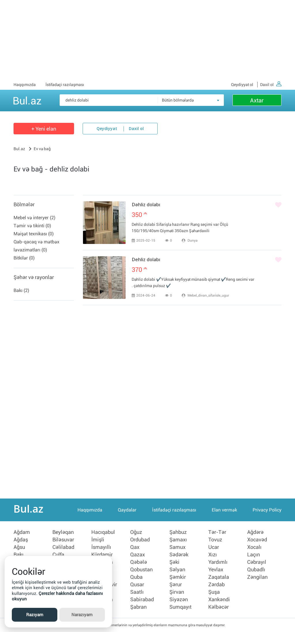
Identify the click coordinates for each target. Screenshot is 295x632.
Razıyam (34, 614)
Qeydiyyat (107, 129)
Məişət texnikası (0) (34, 233)
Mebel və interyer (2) (34, 217)
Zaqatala (218, 577)
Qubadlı (256, 569)
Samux (177, 547)
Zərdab (216, 584)
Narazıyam (81, 614)
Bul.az (27, 100)
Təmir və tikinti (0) (32, 225)
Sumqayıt (180, 607)
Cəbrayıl (256, 562)
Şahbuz (178, 532)
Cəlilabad (63, 547)
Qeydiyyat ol (242, 84)
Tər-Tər (217, 532)
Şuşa (214, 592)
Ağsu (19, 547)
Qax (134, 547)
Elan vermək (224, 510)
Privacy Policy (267, 510)
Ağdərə (255, 532)
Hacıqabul (103, 532)
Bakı (19, 554)
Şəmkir (177, 577)
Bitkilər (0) (24, 258)
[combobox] (191, 100)
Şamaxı (178, 540)
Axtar (257, 100)
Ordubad (140, 540)
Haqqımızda (25, 84)
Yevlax (215, 569)
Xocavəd (257, 540)
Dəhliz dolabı (146, 205)
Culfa (58, 554)
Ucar (213, 547)
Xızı (212, 554)
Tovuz (215, 540)
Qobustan (141, 569)
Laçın (253, 554)
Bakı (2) (21, 290)
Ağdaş (21, 540)
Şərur (175, 584)
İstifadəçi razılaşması (65, 84)
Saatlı (137, 592)
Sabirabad (142, 599)
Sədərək (178, 554)
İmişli (97, 540)
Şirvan (176, 592)
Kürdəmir (102, 554)
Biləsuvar (63, 540)
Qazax (137, 554)
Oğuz (136, 532)
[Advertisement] (147, 40)
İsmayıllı (101, 547)
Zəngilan (257, 577)
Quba (136, 577)
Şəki (174, 562)
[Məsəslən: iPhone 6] (142, 100)
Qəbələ (138, 562)
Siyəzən (178, 599)
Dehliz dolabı (146, 260)
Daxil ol (270, 84)
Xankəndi (219, 599)
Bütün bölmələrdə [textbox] (178, 100)
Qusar (137, 584)
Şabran (138, 607)
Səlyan (177, 569)
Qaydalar (127, 510)
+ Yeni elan (43, 129)
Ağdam (22, 532)
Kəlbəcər (218, 607)
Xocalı (254, 547)
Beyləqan (63, 532)
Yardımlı (218, 562)
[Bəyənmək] (278, 205)
